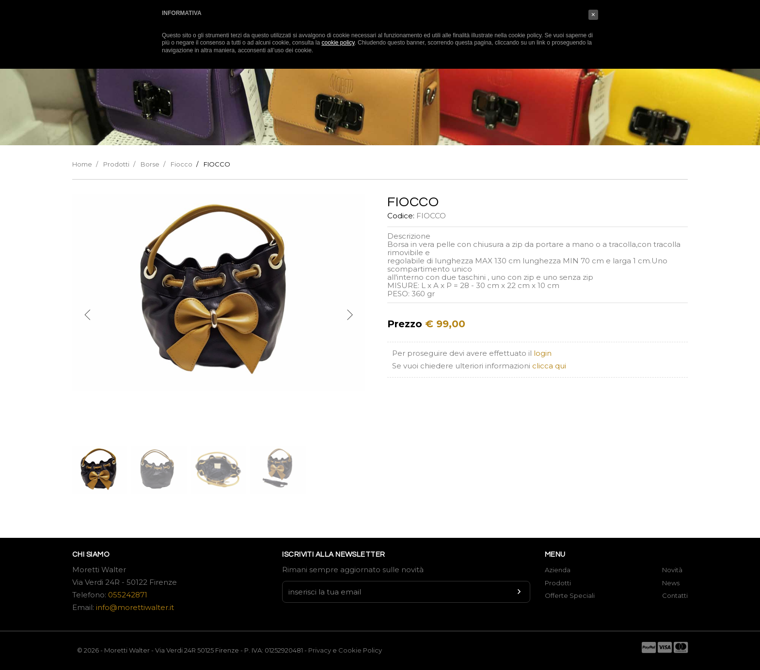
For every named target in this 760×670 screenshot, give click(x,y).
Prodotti (116, 164)
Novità (672, 570)
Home (82, 164)
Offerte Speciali (570, 595)
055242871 (127, 594)
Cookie (350, 650)
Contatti (675, 595)
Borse (150, 164)
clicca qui (549, 365)
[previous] (87, 315)
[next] (349, 315)
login (543, 353)
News (671, 583)
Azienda (557, 570)
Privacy (319, 650)
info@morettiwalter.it (135, 607)
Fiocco (181, 164)
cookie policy (338, 42)
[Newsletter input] (406, 592)
